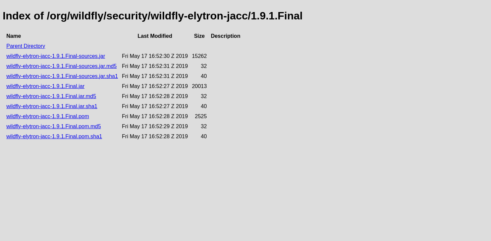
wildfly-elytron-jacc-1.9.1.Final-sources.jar (55, 56)
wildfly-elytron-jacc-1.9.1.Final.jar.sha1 (51, 106)
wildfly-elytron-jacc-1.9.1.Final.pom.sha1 (54, 136)
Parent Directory (25, 46)
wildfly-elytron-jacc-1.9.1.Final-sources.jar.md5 (61, 66)
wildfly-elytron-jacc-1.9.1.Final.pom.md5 (53, 126)
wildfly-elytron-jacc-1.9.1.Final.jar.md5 (51, 96)
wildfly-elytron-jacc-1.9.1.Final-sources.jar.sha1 (62, 76)
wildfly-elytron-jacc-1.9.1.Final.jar (45, 86)
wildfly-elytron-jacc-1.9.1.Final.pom (47, 116)
